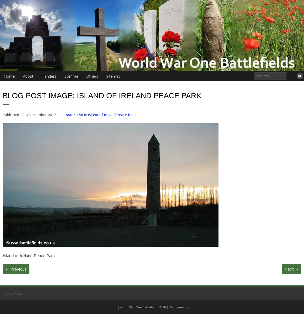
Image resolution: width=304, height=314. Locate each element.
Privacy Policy (13, 293)
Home (9, 76)
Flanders (49, 76)
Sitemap (113, 76)
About (28, 76)
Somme (71, 76)
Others (92, 76)
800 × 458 (74, 114)
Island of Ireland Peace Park (112, 114)
